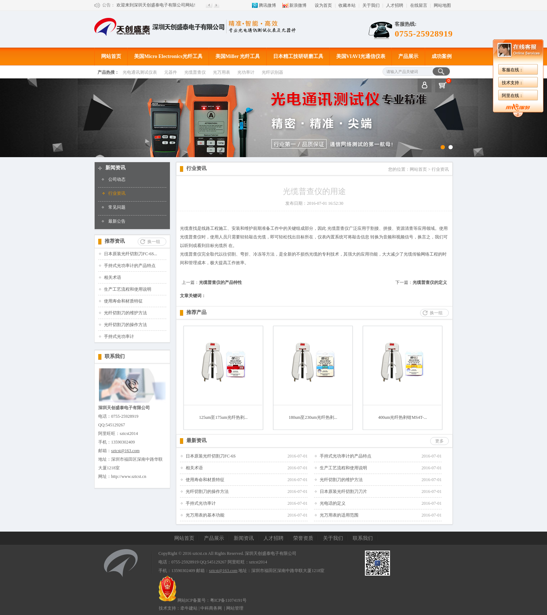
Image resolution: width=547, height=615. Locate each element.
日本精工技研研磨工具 (298, 56)
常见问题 (116, 207)
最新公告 (116, 221)
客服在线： (512, 69)
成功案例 (442, 56)
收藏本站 (347, 5)
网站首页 (111, 56)
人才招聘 (394, 5)
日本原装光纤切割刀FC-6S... (130, 253)
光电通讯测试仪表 (140, 72)
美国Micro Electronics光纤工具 (168, 56)
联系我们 (115, 356)
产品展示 (408, 56)
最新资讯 (196, 440)
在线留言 (418, 5)
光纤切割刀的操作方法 (125, 324)
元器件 (170, 72)
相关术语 (112, 277)
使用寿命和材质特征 (123, 301)
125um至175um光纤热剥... (223, 417)
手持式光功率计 (119, 336)
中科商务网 (211, 608)
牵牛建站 (189, 608)
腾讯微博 (267, 5)
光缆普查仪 (195, 72)
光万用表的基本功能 (205, 515)
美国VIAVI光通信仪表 (360, 56)
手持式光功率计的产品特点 (130, 265)
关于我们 (371, 5)
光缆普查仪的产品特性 (220, 282)
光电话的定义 (333, 503)
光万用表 (221, 72)
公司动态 (116, 179)
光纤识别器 (272, 72)
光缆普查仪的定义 (430, 282)
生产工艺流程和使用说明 (127, 289)
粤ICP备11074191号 (228, 600)
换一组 (153, 241)
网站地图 (442, 5)
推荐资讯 (115, 241)
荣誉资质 (303, 538)
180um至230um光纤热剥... (313, 417)
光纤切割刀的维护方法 (125, 312)
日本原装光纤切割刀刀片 (343, 491)
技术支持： (512, 82)
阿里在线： (512, 95)
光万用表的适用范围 (339, 515)
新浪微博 (297, 5)
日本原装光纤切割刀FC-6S (211, 456)
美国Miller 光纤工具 (237, 56)
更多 (439, 441)
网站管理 (234, 608)
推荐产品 (196, 312)
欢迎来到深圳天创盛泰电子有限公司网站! (155, 5)
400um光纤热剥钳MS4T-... (402, 417)
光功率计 (246, 72)
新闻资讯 (115, 167)
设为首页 (323, 5)
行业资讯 (116, 193)
